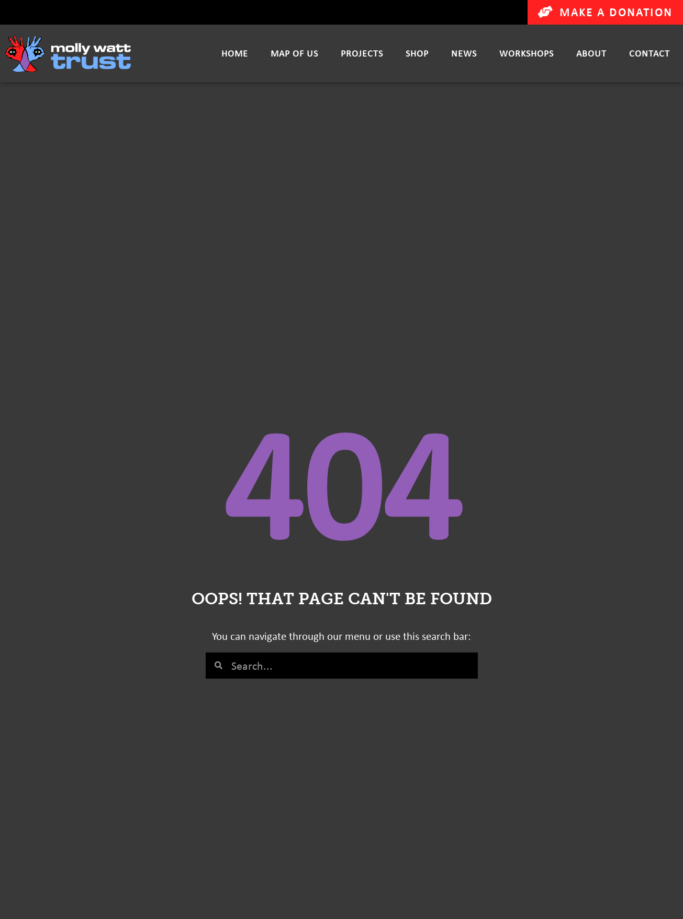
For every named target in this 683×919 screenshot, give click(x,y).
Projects (362, 53)
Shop (417, 53)
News (464, 53)
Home (234, 53)
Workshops (526, 53)
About (591, 53)
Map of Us (294, 53)
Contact (649, 53)
